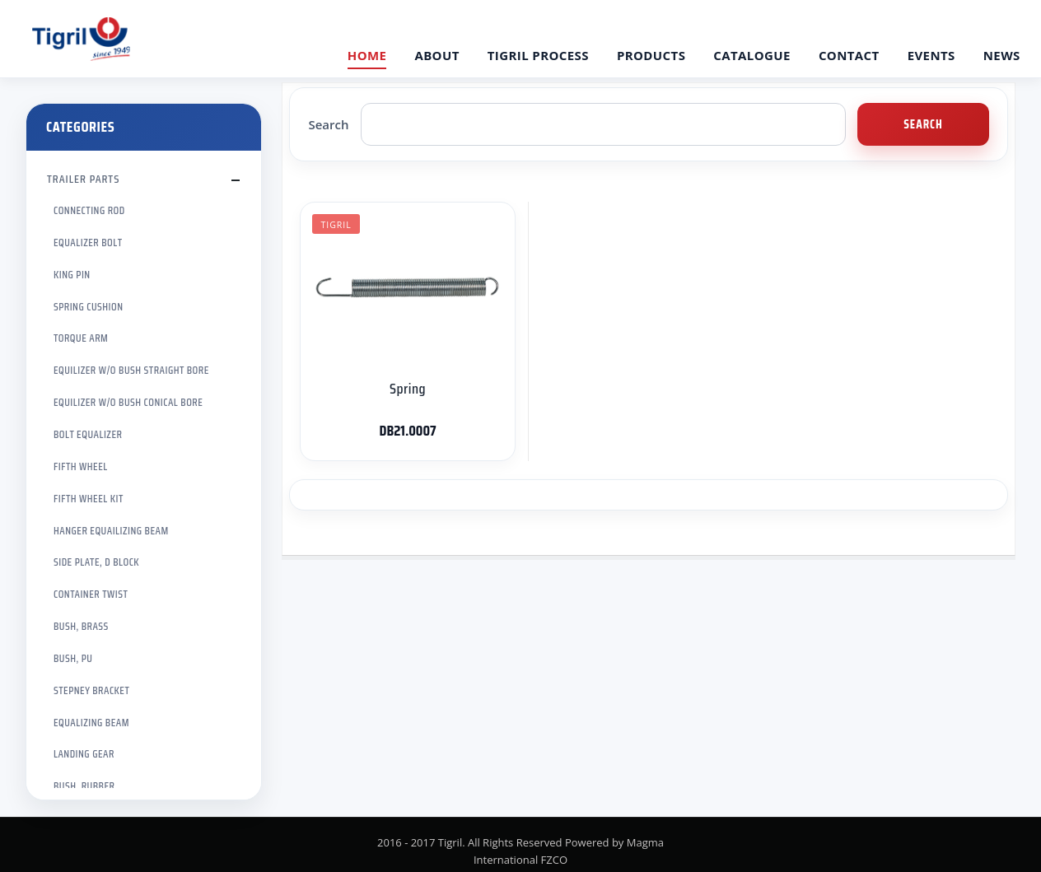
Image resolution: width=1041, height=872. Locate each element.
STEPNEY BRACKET (91, 690)
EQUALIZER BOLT (88, 242)
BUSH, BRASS (81, 626)
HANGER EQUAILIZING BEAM (111, 530)
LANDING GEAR (84, 753)
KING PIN (72, 274)
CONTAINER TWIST (91, 594)
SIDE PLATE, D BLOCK (96, 562)
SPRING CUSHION (89, 306)
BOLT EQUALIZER (88, 434)
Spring (408, 388)
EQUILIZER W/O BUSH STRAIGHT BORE (131, 370)
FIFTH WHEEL (81, 466)
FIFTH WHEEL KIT (89, 498)
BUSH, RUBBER (84, 786)
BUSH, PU (73, 658)
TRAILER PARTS (83, 179)
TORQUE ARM (81, 338)
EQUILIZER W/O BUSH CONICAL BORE (128, 402)
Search (328, 124)
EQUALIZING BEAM (91, 722)
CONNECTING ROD (89, 210)
